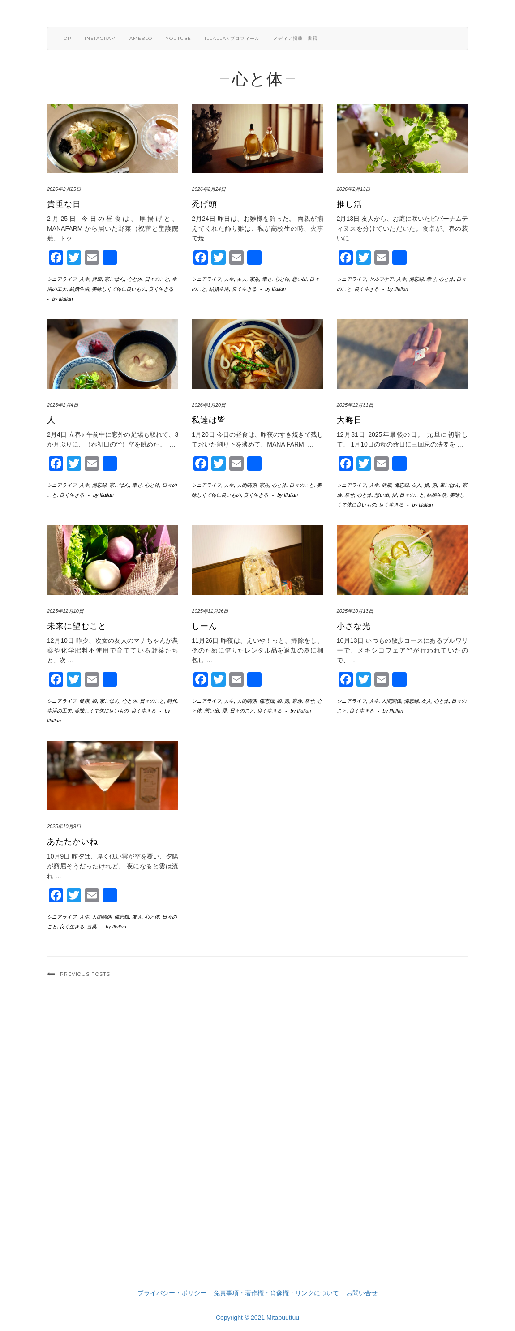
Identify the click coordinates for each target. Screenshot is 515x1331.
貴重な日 (64, 204)
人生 (84, 279)
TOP (66, 38)
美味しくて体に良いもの (119, 289)
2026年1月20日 (209, 405)
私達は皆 (209, 420)
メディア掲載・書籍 (295, 38)
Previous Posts (85, 974)
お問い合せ (362, 1293)
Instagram (100, 38)
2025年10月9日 (64, 826)
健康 (97, 279)
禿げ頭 (204, 204)
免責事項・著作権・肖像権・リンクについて (276, 1293)
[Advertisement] (257, 1153)
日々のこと (157, 279)
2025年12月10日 (65, 611)
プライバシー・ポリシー (171, 1293)
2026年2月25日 (64, 189)
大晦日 (349, 420)
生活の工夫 (59, 710)
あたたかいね (72, 841)
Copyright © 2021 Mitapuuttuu (257, 1317)
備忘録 (416, 279)
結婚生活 (79, 289)
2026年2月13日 (354, 189)
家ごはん (114, 279)
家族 (254, 279)
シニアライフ (62, 279)
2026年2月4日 (62, 405)
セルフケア (381, 279)
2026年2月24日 (209, 189)
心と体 (134, 279)
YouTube (178, 38)
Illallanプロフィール (232, 38)
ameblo (140, 38)
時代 (172, 701)
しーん (204, 626)
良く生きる (161, 289)
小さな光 (354, 626)
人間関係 (247, 485)
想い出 (299, 279)
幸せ (267, 279)
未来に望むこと (77, 626)
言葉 (92, 926)
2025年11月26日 (210, 611)
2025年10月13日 (355, 611)
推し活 (349, 204)
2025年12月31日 (355, 405)
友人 (242, 279)
